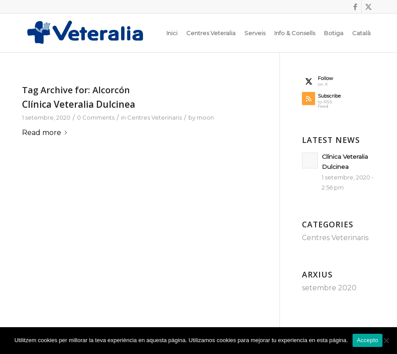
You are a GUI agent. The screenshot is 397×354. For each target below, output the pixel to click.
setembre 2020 (329, 288)
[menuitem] (172, 33)
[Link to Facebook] (355, 6)
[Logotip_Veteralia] (90, 33)
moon (205, 117)
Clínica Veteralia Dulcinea (78, 104)
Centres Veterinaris (154, 117)
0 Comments (95, 117)
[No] (386, 340)
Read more (46, 132)
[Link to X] (368, 6)
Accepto (368, 340)
